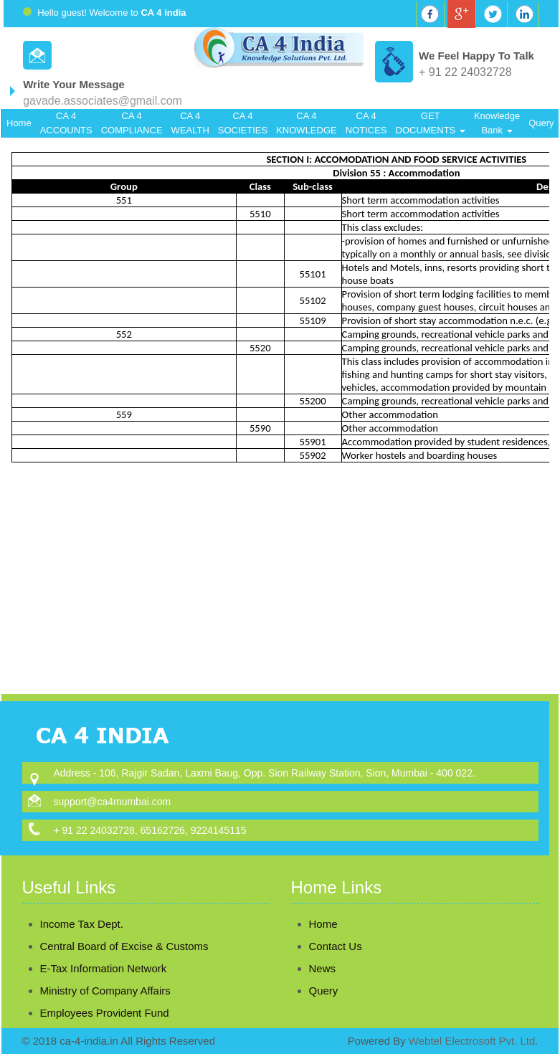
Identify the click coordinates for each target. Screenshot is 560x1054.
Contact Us (318, 946)
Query (541, 123)
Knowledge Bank (497, 123)
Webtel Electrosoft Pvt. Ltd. (473, 1041)
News (305, 968)
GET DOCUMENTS (430, 123)
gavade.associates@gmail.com (102, 101)
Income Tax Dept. (81, 907)
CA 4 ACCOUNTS (66, 123)
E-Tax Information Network (103, 952)
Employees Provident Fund (104, 996)
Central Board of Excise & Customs (124, 930)
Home (19, 123)
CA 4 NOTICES (366, 123)
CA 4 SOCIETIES (242, 123)
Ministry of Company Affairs (105, 974)
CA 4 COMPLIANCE (132, 123)
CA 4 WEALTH (190, 123)
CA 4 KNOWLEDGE (306, 123)
